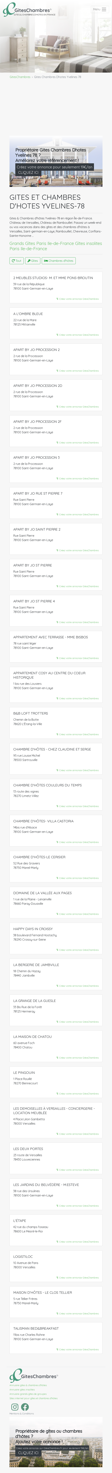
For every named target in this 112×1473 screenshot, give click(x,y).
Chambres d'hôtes (58, 261)
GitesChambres (20, 77)
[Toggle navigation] (100, 9)
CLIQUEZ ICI (28, 172)
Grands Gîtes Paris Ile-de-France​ (41, 243)
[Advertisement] (56, 108)
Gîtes (33, 261)
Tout (16, 261)
